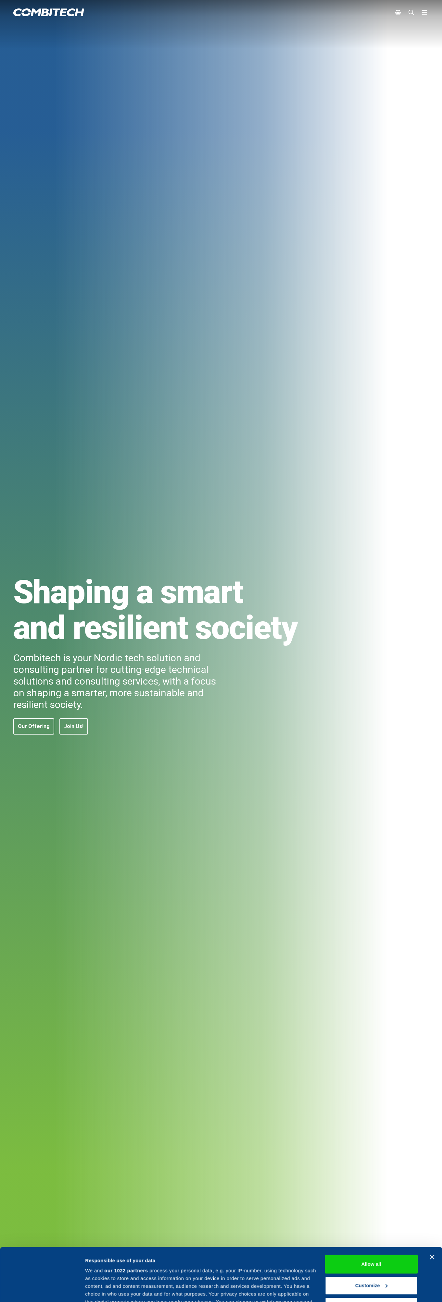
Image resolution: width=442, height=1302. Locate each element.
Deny (371, 1253)
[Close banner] (432, 1204)
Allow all (371, 1211)
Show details (100, 1289)
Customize (371, 1232)
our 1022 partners (126, 1217)
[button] (33, 726)
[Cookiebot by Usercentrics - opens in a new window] (42, 1289)
